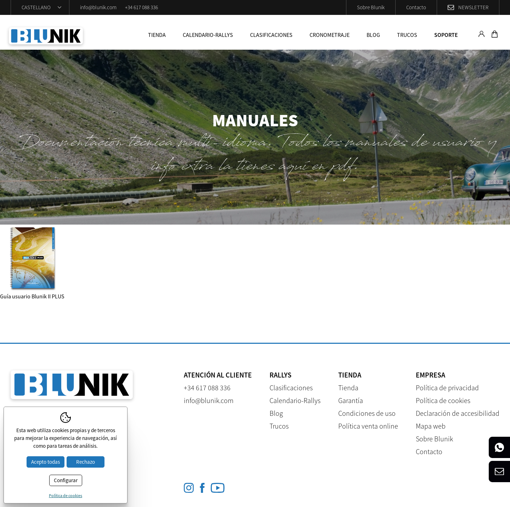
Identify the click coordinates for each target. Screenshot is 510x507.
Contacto (416, 7)
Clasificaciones (271, 34)
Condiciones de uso (367, 413)
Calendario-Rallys (208, 34)
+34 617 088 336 (141, 7)
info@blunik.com (98, 7)
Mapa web (431, 425)
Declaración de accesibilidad (457, 413)
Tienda (157, 34)
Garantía (350, 400)
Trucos (407, 34)
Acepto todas (45, 461)
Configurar (66, 480)
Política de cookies (443, 400)
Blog (373, 34)
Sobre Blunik (371, 7)
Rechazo (85, 461)
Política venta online (368, 425)
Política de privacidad (447, 387)
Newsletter (473, 7)
